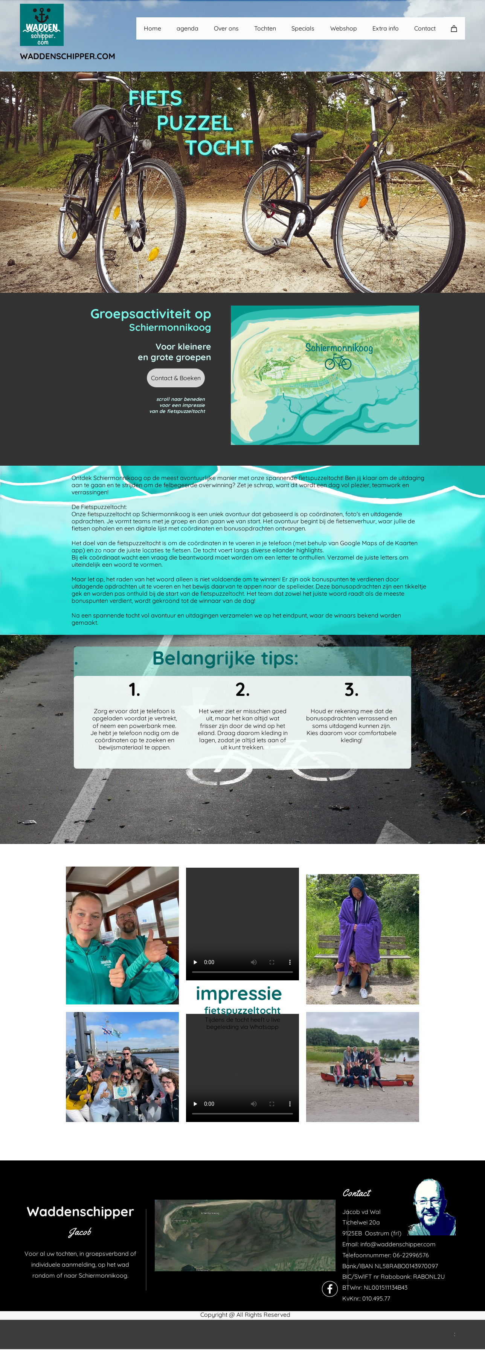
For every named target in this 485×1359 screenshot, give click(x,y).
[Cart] (454, 28)
